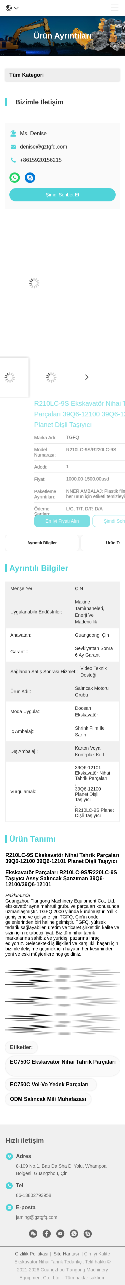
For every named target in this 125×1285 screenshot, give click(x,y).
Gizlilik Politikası (31, 1253)
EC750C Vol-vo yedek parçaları (49, 1084)
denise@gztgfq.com (43, 147)
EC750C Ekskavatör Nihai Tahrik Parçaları (63, 1062)
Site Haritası (66, 1253)
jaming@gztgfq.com (36, 1217)
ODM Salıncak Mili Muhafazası (48, 1099)
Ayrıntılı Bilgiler (42, 543)
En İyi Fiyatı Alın (92, 521)
